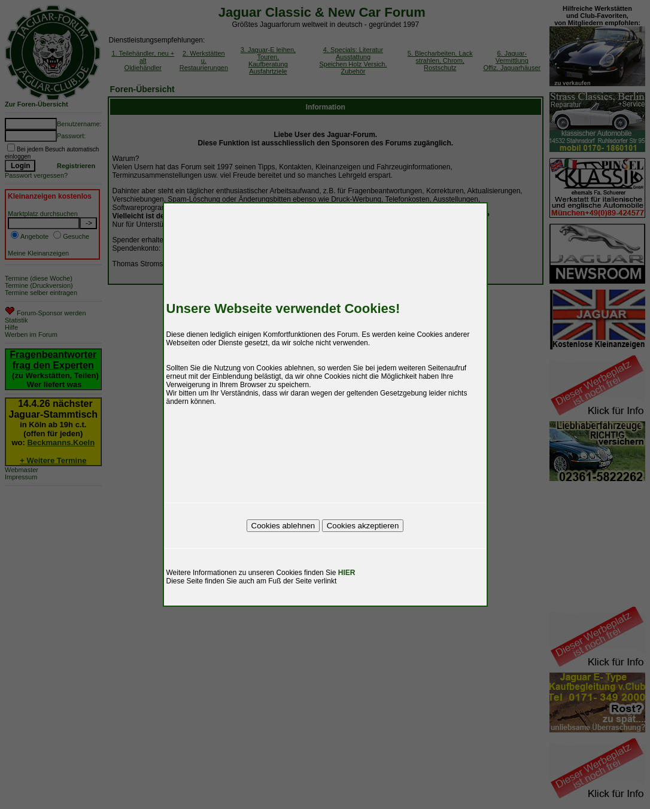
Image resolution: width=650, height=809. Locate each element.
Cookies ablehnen (283, 525)
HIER (347, 572)
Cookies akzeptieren (363, 525)
